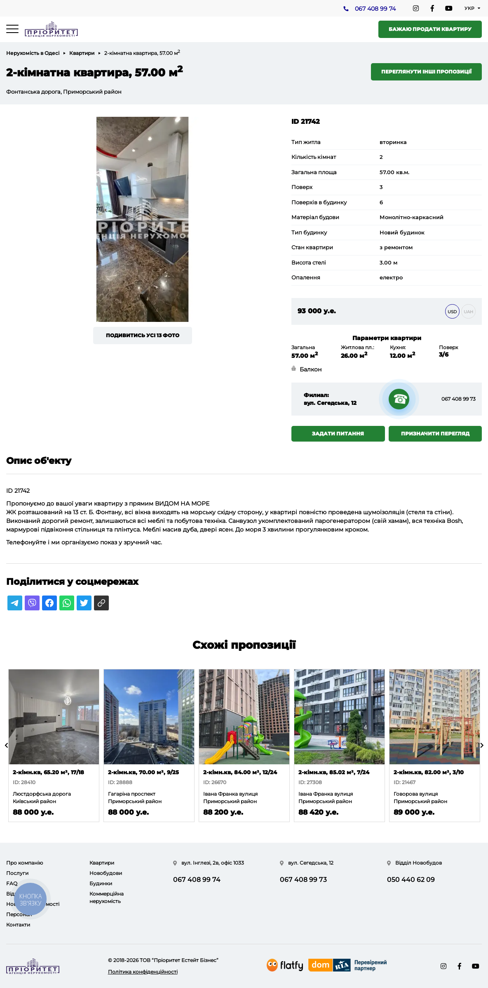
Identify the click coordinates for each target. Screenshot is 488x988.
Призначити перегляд (435, 433)
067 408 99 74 (375, 8)
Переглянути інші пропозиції (426, 72)
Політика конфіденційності (143, 972)
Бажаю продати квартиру (430, 29)
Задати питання (338, 433)
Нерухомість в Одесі (32, 53)
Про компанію (24, 863)
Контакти (18, 925)
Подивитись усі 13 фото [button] (142, 335)
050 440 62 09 (411, 880)
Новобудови (105, 873)
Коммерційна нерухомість (106, 897)
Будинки (100, 883)
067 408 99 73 (458, 399)
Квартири (81, 53)
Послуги (17, 873)
